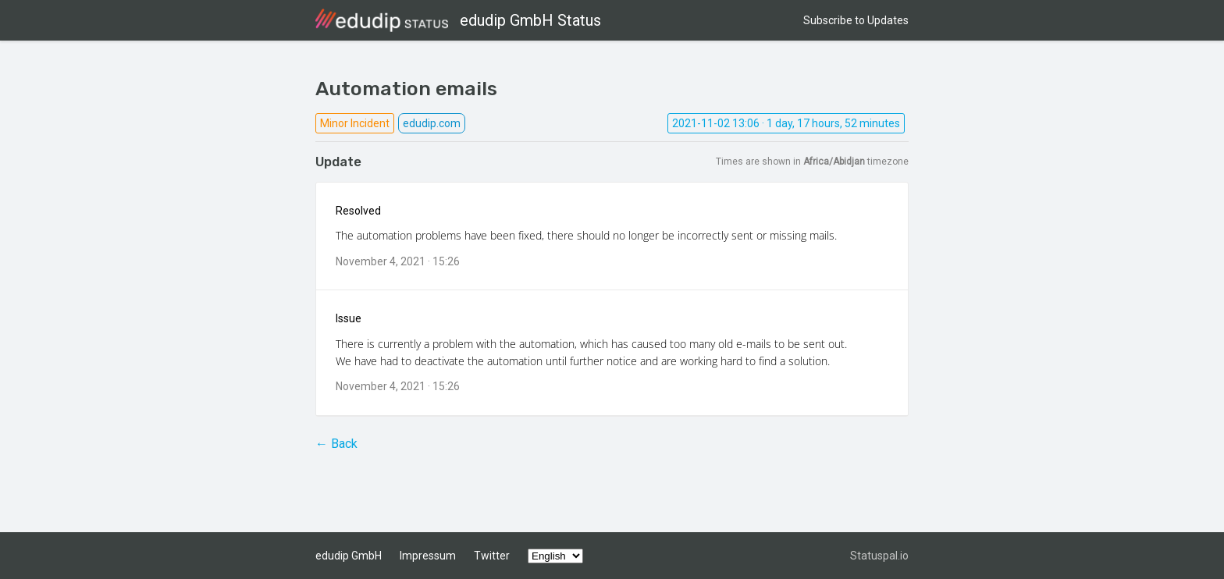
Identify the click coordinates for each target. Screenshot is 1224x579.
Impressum (428, 555)
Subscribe (856, 20)
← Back (336, 443)
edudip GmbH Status (458, 20)
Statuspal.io (879, 555)
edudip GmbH (348, 555)
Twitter (492, 555)
